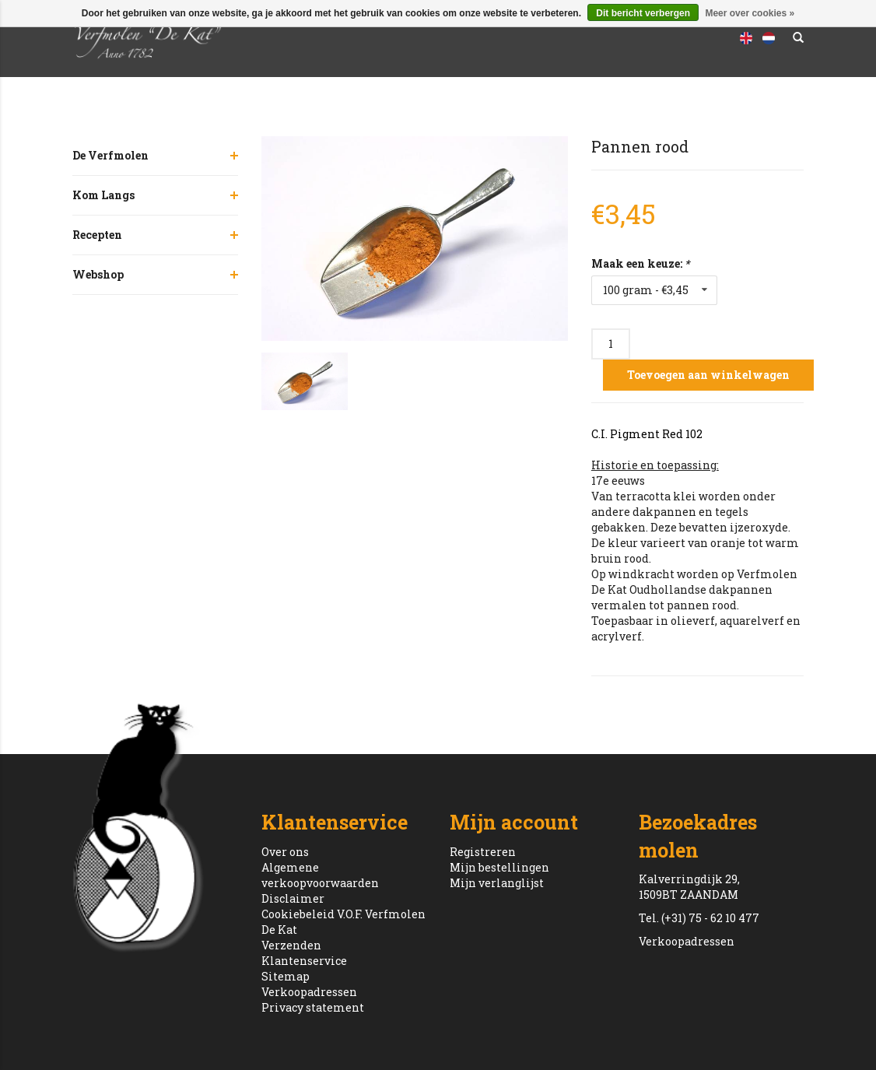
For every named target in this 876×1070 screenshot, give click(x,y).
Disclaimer (292, 898)
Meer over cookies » (749, 13)
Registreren (483, 851)
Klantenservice (304, 960)
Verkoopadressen (309, 991)
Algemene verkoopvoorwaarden (320, 875)
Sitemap (285, 976)
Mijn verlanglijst (497, 882)
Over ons (285, 851)
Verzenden (291, 945)
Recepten (97, 234)
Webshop (98, 274)
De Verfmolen (110, 155)
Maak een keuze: (640, 263)
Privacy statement (312, 1007)
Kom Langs (103, 195)
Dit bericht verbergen (643, 13)
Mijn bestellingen (499, 867)
